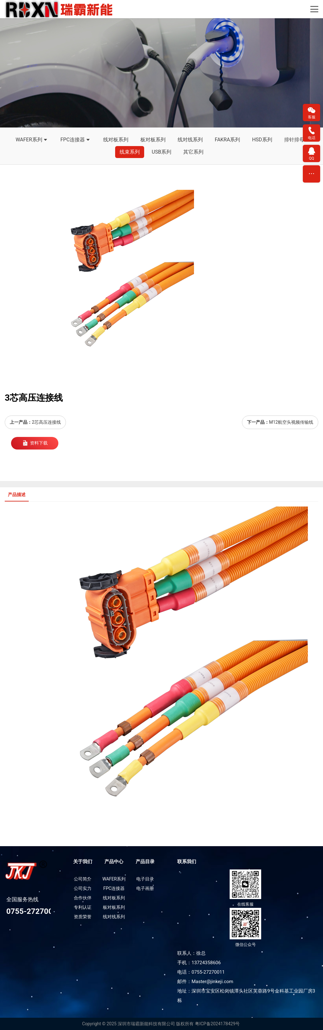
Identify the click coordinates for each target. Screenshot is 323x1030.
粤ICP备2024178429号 (217, 1023)
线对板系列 (115, 140)
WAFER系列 (31, 140)
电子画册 (145, 888)
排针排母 (294, 140)
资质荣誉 (82, 916)
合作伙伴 (82, 897)
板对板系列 (153, 140)
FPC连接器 (76, 140)
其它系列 (193, 152)
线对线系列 (190, 140)
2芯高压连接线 (46, 422)
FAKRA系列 (227, 140)
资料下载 (35, 443)
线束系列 (130, 152)
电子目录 (145, 878)
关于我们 (82, 861)
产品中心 (113, 861)
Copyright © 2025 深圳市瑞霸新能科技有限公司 (128, 1023)
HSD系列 (262, 140)
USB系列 (161, 152)
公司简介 (82, 878)
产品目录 (145, 861)
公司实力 (82, 888)
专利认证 (82, 907)
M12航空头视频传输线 (291, 422)
